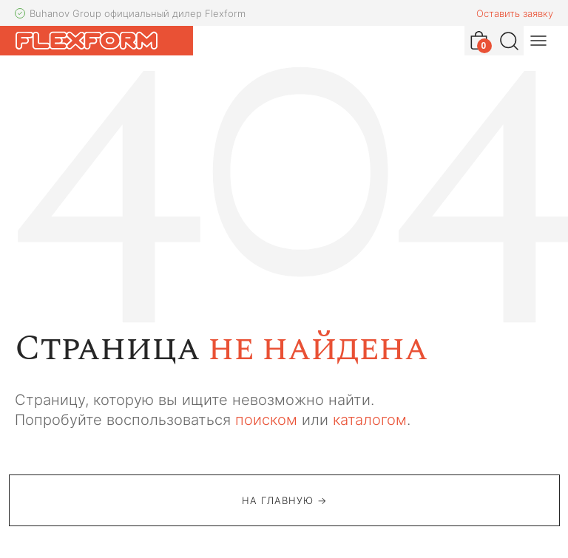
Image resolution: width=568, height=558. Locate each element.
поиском (266, 420)
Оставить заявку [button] (514, 13)
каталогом (370, 420)
